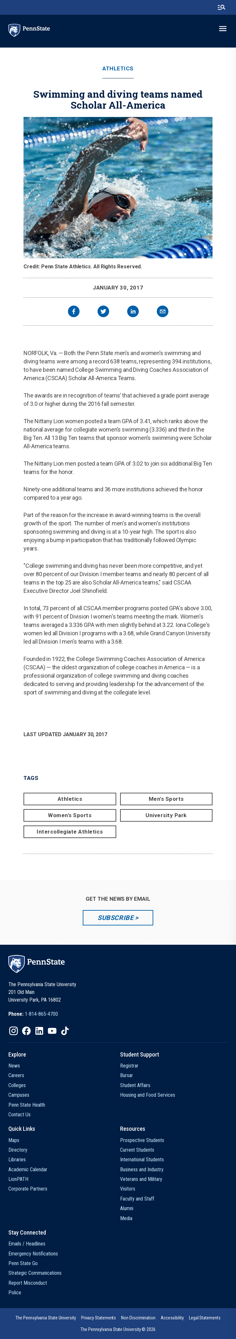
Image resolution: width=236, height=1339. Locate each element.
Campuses (18, 1095)
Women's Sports (69, 815)
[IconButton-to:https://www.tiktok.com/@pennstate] (65, 1031)
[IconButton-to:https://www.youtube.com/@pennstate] (52, 1031)
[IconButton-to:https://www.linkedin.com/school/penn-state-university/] (39, 1031)
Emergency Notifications (33, 1254)
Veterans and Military (141, 1179)
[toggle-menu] (223, 28)
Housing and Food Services (147, 1095)
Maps (13, 1140)
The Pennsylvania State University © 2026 (118, 1329)
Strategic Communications (34, 1273)
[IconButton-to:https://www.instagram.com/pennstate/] (13, 1031)
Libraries (17, 1159)
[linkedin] (133, 312)
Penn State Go (23, 1263)
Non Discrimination (138, 1317)
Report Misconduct (27, 1283)
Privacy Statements (98, 1317)
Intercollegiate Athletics (70, 831)
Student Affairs (135, 1085)
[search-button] (221, 7)
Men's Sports (166, 799)
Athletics (118, 69)
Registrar (129, 1066)
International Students (142, 1159)
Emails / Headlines (26, 1244)
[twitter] (103, 312)
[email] (162, 312)
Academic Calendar (27, 1169)
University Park (166, 815)
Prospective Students (142, 1140)
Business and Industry (142, 1169)
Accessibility (172, 1317)
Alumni (126, 1208)
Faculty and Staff (137, 1199)
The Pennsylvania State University (45, 1317)
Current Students (137, 1150)
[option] (33, 1014)
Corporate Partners (27, 1189)
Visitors (127, 1189)
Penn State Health (26, 1105)
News (14, 1066)
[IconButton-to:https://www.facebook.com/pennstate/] (26, 1031)
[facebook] (74, 312)
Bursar (126, 1075)
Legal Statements (205, 1317)
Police (14, 1293)
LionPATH (18, 1179)
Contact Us (19, 1114)
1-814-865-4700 (41, 1014)
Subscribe (115, 918)
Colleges (17, 1085)
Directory (17, 1150)
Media (126, 1218)
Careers (16, 1075)
